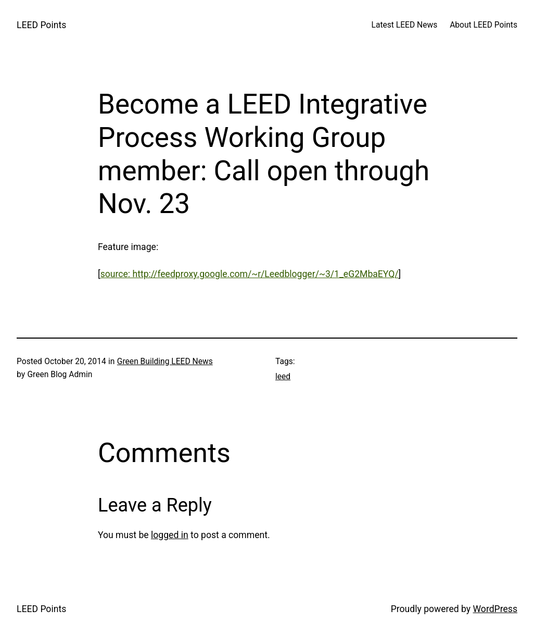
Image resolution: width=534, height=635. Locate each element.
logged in (169, 535)
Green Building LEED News (165, 361)
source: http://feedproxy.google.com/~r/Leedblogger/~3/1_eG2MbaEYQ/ (249, 274)
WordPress (495, 609)
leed (282, 376)
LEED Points (41, 25)
